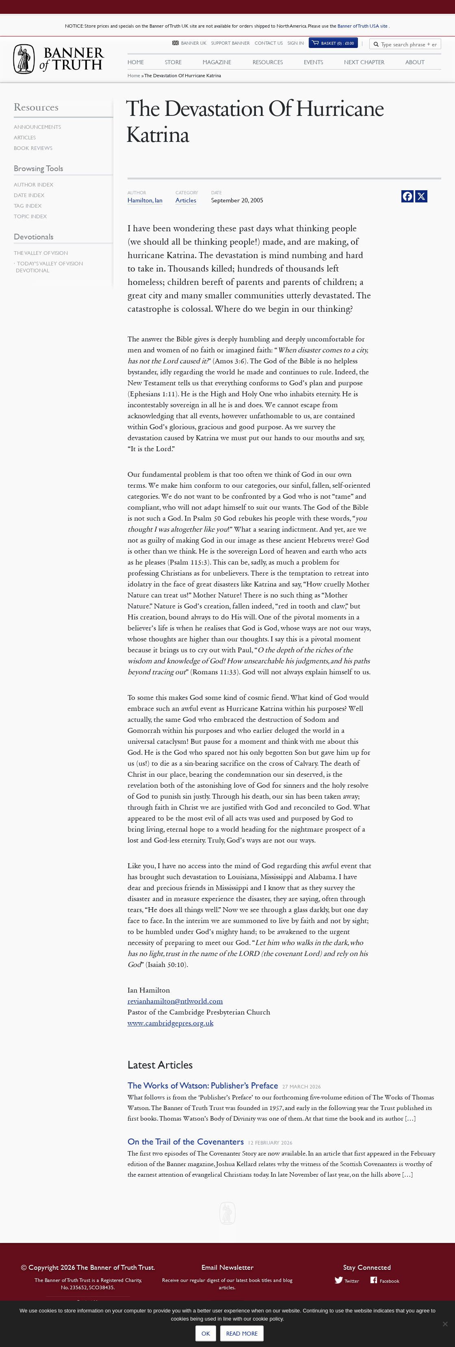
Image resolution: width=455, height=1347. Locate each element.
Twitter (345, 1280)
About (415, 65)
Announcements (39, 134)
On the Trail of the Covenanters (186, 1149)
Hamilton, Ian (145, 208)
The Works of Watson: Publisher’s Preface (203, 1093)
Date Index (30, 203)
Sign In (300, 48)
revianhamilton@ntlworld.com (175, 1008)
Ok (206, 1333)
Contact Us (273, 48)
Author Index (35, 192)
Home (134, 83)
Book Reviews (34, 155)
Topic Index (32, 224)
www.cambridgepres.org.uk (170, 1030)
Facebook (385, 1280)
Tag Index (28, 213)
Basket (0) (342, 47)
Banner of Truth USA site (363, 26)
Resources (268, 65)
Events (313, 65)
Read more (242, 1333)
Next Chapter (364, 65)
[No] (445, 1324)
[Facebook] (407, 204)
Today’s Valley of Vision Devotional (49, 274)
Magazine (217, 65)
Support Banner (235, 48)
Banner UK (198, 48)
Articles (186, 208)
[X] (421, 204)
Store (173, 65)
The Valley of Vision (42, 260)
